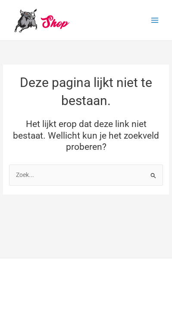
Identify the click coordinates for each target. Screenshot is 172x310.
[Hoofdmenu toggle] (155, 20)
